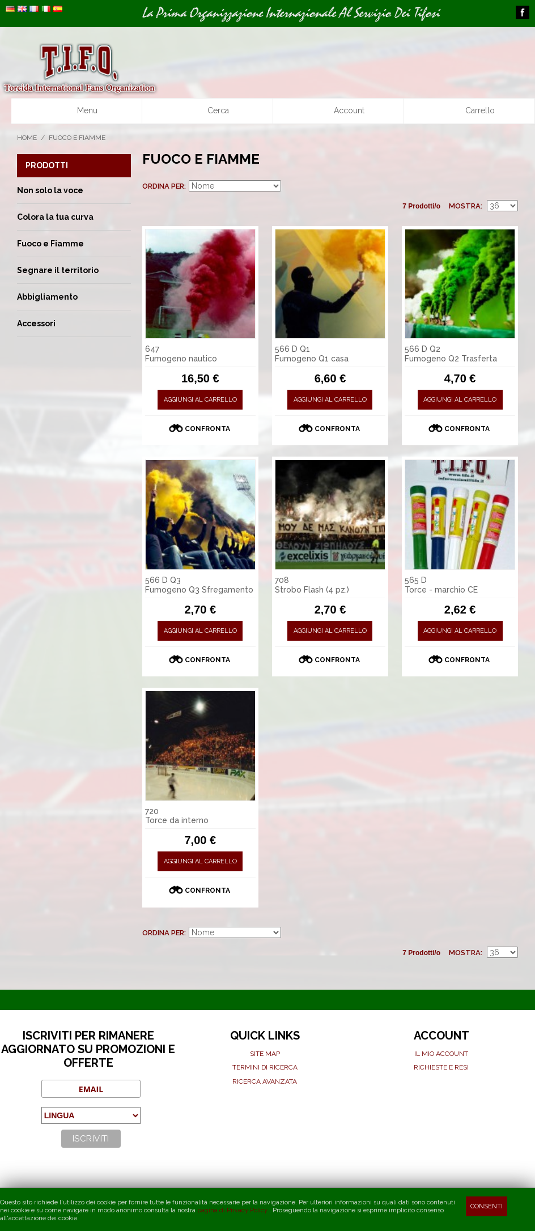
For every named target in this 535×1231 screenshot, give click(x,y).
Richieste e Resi (441, 1067)
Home (27, 138)
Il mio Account (441, 1054)
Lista (509, 186)
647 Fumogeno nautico (181, 353)
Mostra (465, 206)
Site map (265, 1054)
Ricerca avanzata (264, 1081)
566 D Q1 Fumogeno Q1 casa (312, 353)
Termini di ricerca (265, 1067)
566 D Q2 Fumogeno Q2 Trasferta (451, 353)
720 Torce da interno (177, 816)
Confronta (207, 429)
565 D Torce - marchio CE (441, 585)
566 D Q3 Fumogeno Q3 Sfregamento (199, 585)
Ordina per (163, 186)
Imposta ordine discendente (291, 186)
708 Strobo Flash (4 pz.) (312, 585)
